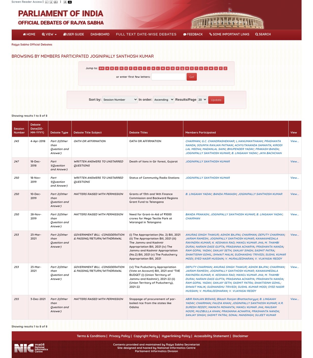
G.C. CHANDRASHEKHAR (218, 141)
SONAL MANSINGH (240, 315)
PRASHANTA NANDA (269, 246)
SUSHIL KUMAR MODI (252, 287)
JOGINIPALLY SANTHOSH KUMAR (207, 153)
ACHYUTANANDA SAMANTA (252, 145)
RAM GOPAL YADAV (198, 250)
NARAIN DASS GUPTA (210, 246)
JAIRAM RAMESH (196, 238)
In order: (145, 99)
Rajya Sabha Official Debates (32, 44)
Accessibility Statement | (212, 336)
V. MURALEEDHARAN (239, 258)
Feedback (193, 34)
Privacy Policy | (120, 336)
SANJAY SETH (222, 250)
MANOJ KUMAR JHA (249, 242)
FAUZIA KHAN (221, 303)
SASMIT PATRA (264, 250)
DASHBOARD (100, 34)
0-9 (101, 68)
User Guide (73, 34)
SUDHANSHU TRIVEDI (249, 254)
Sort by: (95, 99)
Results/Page (185, 99)
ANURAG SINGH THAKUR (202, 234)
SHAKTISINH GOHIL (198, 254)
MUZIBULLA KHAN (207, 311)
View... (295, 141)
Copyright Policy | (147, 336)
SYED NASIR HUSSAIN (208, 258)
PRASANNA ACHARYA (240, 246)
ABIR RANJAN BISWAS (200, 299)
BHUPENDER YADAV (240, 149)
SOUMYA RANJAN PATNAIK (215, 145)
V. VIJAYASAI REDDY (268, 258)
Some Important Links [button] (229, 34)
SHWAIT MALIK (223, 254)
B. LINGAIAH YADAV (244, 153)
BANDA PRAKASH (224, 194)
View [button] (49, 34)
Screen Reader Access (27, 2)
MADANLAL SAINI (214, 149)
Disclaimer (240, 336)
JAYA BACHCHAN (270, 153)
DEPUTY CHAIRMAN (271, 234)
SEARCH (263, 34)
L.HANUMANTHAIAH (249, 141)
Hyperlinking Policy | (177, 336)
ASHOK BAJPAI (230, 234)
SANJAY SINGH (243, 250)
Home (30, 34)
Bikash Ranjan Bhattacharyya (237, 299)
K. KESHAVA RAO (223, 242)
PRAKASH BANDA (266, 149)
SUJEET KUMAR (265, 315)
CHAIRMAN (192, 141)
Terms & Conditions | (92, 336)
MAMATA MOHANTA (221, 307)
